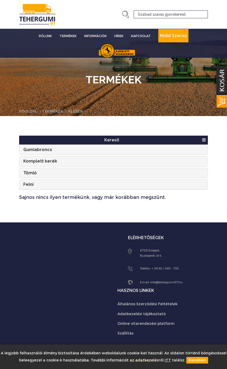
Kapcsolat (141, 36)
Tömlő (30, 172)
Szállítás (125, 333)
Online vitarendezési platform (145, 323)
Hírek (118, 36)
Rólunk (45, 36)
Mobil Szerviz (173, 35)
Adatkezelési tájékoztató (141, 314)
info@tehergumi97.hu (166, 282)
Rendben (197, 360)
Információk (95, 36)
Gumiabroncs (37, 149)
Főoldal (28, 111)
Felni (28, 184)
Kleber (75, 111)
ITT (168, 360)
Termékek (68, 36)
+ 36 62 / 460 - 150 (165, 268)
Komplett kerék (40, 161)
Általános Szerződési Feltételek (147, 304)
